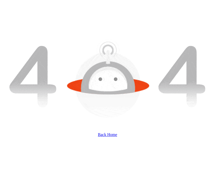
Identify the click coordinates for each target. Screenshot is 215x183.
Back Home (107, 134)
